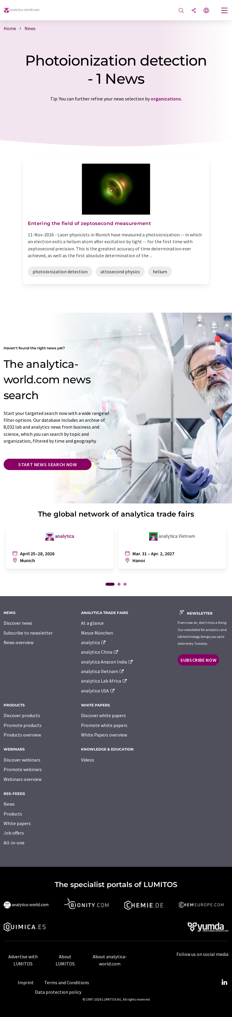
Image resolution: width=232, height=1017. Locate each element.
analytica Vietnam (103, 671)
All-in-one (14, 843)
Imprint (26, 982)
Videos (87, 760)
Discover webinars (22, 760)
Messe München (97, 633)
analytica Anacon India (107, 662)
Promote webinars (23, 769)
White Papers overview (104, 735)
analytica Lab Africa (104, 681)
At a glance (92, 623)
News (9, 804)
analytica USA (98, 691)
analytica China (100, 652)
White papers (17, 823)
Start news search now (47, 464)
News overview (18, 642)
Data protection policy (58, 992)
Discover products (22, 715)
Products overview (22, 735)
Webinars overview (23, 779)
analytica (93, 642)
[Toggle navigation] (224, 11)
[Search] (181, 10)
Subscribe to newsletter (28, 633)
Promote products (23, 725)
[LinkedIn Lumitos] (224, 982)
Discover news (18, 623)
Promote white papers (104, 725)
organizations (166, 99)
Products (13, 814)
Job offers (14, 833)
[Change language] (206, 10)
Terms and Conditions (66, 982)
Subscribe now (198, 660)
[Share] (194, 10)
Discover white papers (103, 715)
